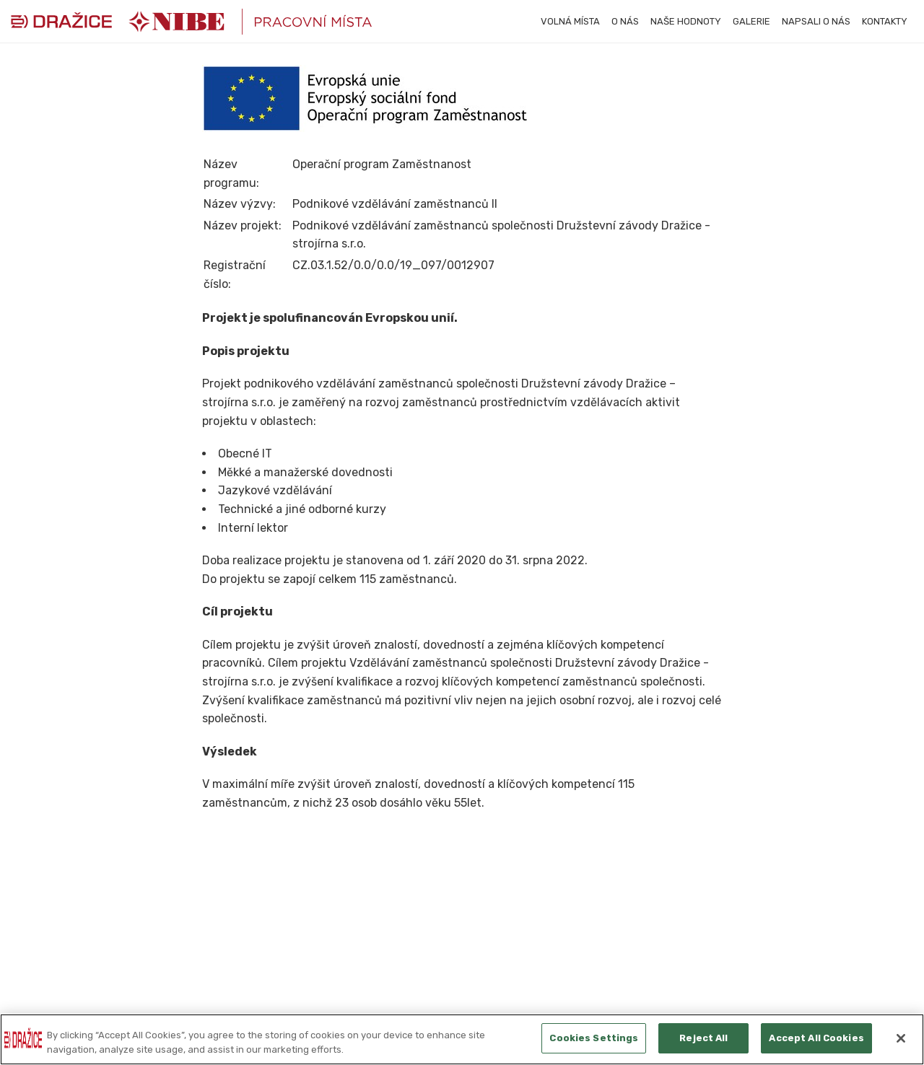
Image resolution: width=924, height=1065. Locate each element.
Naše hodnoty (685, 21)
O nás (625, 21)
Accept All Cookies (816, 1038)
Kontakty (884, 21)
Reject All (703, 1038)
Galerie (751, 21)
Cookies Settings (593, 1038)
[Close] (901, 1038)
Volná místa (570, 21)
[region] (462, 1039)
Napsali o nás (816, 21)
